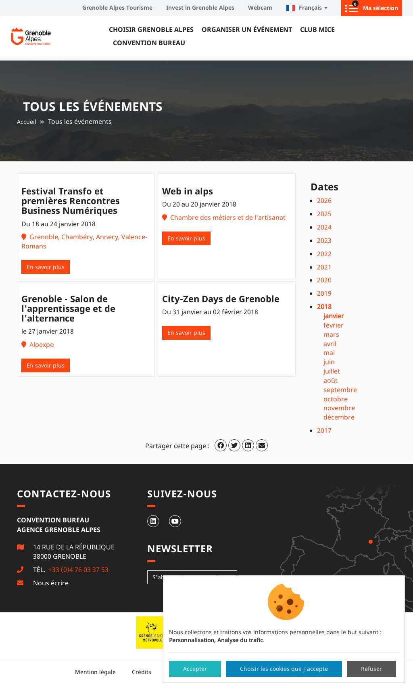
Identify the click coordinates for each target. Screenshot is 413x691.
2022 (324, 253)
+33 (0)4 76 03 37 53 (77, 569)
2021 (324, 267)
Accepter (195, 668)
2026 (324, 200)
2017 (324, 430)
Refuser (371, 668)
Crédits (141, 672)
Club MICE (317, 29)
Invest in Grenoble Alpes (200, 7)
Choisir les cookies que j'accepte (284, 668)
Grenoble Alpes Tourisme (117, 7)
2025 (324, 213)
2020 (324, 280)
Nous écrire (51, 582)
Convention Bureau (149, 42)
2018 (324, 306)
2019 (324, 293)
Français (306, 7)
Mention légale (95, 672)
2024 (324, 227)
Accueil (26, 121)
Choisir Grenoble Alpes (151, 29)
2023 (324, 240)
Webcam (260, 7)
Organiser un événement (247, 29)
